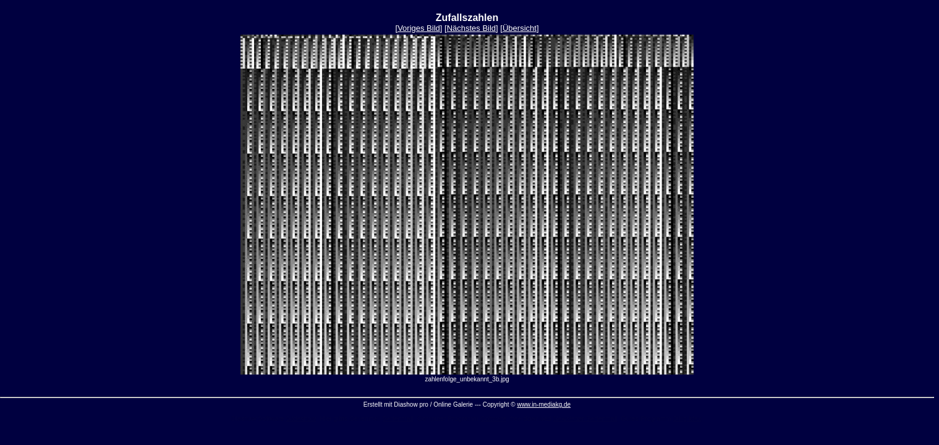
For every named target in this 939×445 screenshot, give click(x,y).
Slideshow (301, 418)
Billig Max (687, 418)
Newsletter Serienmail (585, 418)
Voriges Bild (418, 28)
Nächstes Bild (471, 28)
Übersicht (520, 28)
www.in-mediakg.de (544, 404)
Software (493, 418)
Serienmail (397, 418)
